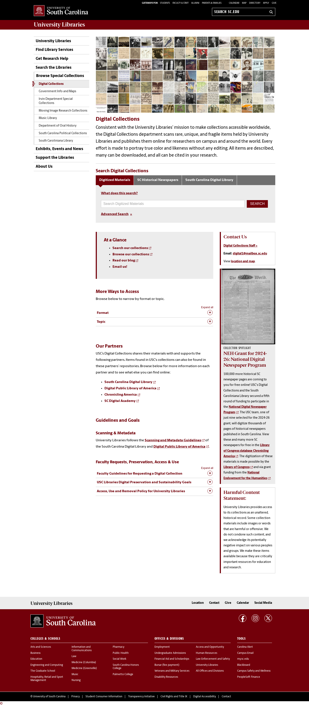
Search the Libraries (53, 68)
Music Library (48, 118)
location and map (243, 261)
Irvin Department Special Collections (56, 101)
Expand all (207, 307)
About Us (44, 167)
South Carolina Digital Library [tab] (209, 180)
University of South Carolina (49, 696)
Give (274, 3)
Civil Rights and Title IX (174, 696)
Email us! (120, 267)
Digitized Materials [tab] (114, 180)
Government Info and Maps (57, 91)
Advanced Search (115, 214)
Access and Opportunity (210, 647)
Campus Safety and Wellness (253, 671)
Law (74, 656)
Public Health (121, 653)
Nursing (76, 680)
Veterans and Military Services (171, 671)
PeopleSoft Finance (248, 677)
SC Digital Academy (120, 401)
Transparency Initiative (141, 696)
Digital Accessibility (204, 696)
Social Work (119, 659)
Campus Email (245, 653)
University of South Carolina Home (61, 11)
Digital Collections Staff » (240, 246)
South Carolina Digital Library (128, 382)
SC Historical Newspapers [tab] (157, 180)
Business (35, 653)
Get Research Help (52, 59)
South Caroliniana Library (56, 140)
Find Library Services (54, 50)
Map (244, 3)
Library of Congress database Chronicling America (246, 451)
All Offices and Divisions (210, 671)
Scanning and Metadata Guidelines (173, 440)
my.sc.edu (243, 659)
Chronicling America (120, 394)
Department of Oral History (58, 125)
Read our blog (124, 260)
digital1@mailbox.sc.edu (250, 253)
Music (75, 674)
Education (36, 659)
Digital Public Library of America (130, 388)
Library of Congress (236, 467)
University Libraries (53, 41)
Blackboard (243, 665)
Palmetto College (123, 674)
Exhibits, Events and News (59, 149)
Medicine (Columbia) (84, 662)
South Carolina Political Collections (63, 133)
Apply (266, 3)
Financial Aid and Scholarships (171, 659)
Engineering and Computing (46, 665)
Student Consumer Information (104, 696)
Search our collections (130, 248)
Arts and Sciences (40, 647)
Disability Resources (166, 677)
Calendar (234, 3)
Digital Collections (51, 84)
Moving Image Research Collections (63, 110)
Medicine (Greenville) (84, 668)
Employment (162, 647)
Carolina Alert (245, 647)
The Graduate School (42, 671)
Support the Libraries (55, 158)
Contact (214, 603)
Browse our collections (131, 254)
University (59, 24)
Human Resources (206, 653)
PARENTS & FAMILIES (212, 3)
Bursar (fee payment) (166, 665)
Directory (254, 3)
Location (198, 603)
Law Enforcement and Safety (213, 659)
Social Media (263, 603)
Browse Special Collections (60, 76)
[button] (257, 204)
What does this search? (119, 193)
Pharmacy (118, 647)
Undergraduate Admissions (170, 653)
